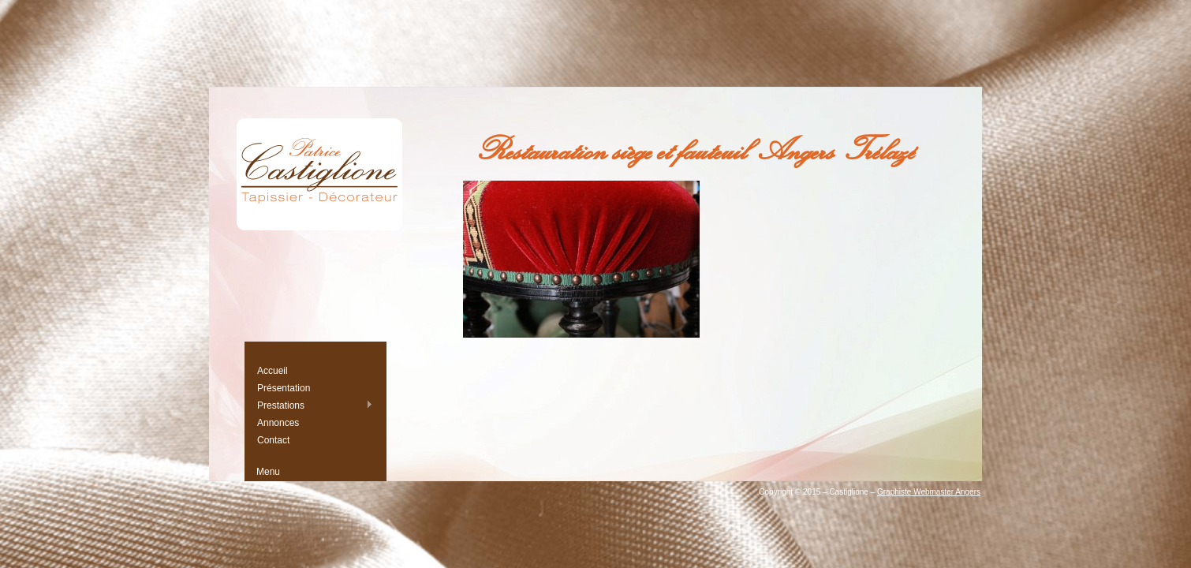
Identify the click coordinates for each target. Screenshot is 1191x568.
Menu (268, 471)
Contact (273, 440)
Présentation (283, 388)
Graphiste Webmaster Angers (928, 492)
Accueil (272, 370)
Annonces (278, 422)
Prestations (314, 405)
